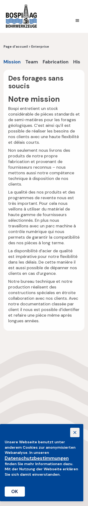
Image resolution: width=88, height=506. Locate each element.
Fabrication (56, 62)
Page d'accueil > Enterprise (26, 47)
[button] (77, 21)
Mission (12, 62)
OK (14, 491)
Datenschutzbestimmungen (37, 458)
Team (31, 62)
